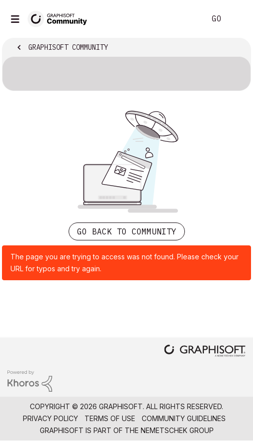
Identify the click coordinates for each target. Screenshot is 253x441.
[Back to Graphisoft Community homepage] (60, 18)
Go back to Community (126, 231)
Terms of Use (109, 418)
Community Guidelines (184, 418)
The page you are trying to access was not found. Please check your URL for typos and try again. (124, 262)
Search (183, 18)
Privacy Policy (50, 418)
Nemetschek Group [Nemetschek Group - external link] (177, 430)
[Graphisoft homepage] (205, 351)
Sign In (237, 18)
